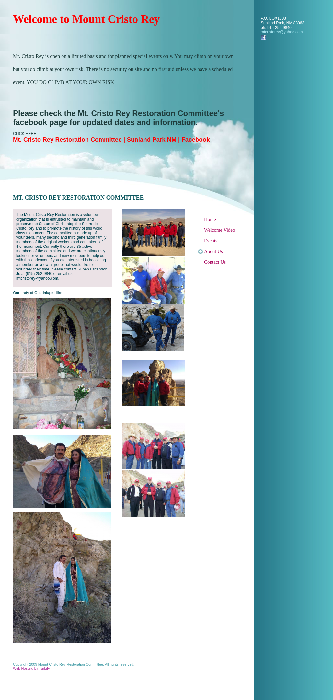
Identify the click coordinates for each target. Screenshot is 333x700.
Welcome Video (219, 230)
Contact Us (215, 262)
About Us (213, 251)
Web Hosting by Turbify (31, 668)
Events (210, 240)
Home (210, 219)
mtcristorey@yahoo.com (282, 32)
